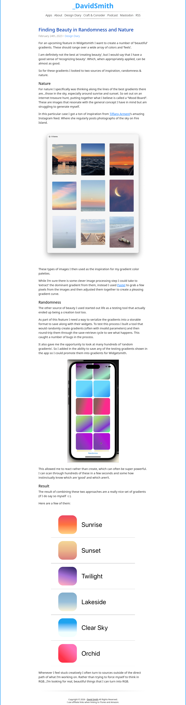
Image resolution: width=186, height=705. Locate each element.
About (58, 15)
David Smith (92, 699)
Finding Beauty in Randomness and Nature (86, 29)
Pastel (121, 285)
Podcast (112, 15)
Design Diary (72, 36)
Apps (48, 15)
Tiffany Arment (120, 114)
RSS (138, 15)
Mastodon (126, 15)
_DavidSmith (92, 5)
